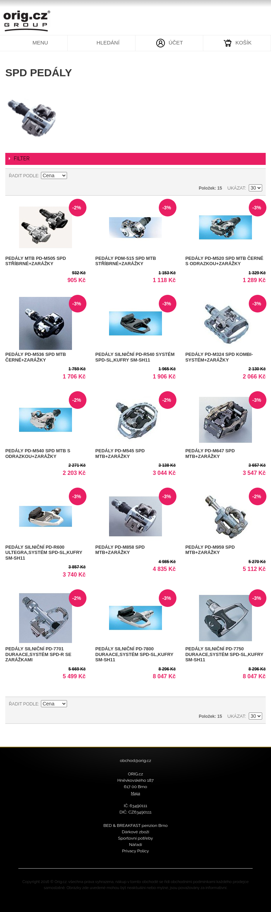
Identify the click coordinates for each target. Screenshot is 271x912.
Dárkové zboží (135, 831)
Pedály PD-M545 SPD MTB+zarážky (120, 453)
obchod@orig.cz (135, 760)
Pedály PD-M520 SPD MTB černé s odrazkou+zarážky (224, 261)
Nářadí (135, 844)
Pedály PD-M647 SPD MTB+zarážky (210, 453)
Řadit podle (23, 175)
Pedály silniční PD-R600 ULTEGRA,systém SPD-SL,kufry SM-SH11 (43, 552)
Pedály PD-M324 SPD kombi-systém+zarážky (219, 357)
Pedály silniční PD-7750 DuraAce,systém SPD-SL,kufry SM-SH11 (224, 654)
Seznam (257, 176)
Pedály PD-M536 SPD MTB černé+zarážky (35, 357)
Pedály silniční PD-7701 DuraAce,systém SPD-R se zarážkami (38, 654)
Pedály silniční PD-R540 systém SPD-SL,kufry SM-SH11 (135, 357)
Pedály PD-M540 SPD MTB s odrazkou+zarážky (37, 453)
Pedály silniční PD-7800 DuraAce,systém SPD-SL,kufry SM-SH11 (134, 654)
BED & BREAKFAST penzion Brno (135, 825)
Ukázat (236, 188)
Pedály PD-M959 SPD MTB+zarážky (210, 549)
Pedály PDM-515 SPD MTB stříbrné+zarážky (125, 261)
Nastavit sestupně (73, 176)
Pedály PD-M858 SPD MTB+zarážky (120, 549)
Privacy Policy (135, 850)
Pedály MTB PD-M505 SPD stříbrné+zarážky (35, 261)
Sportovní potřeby (135, 838)
